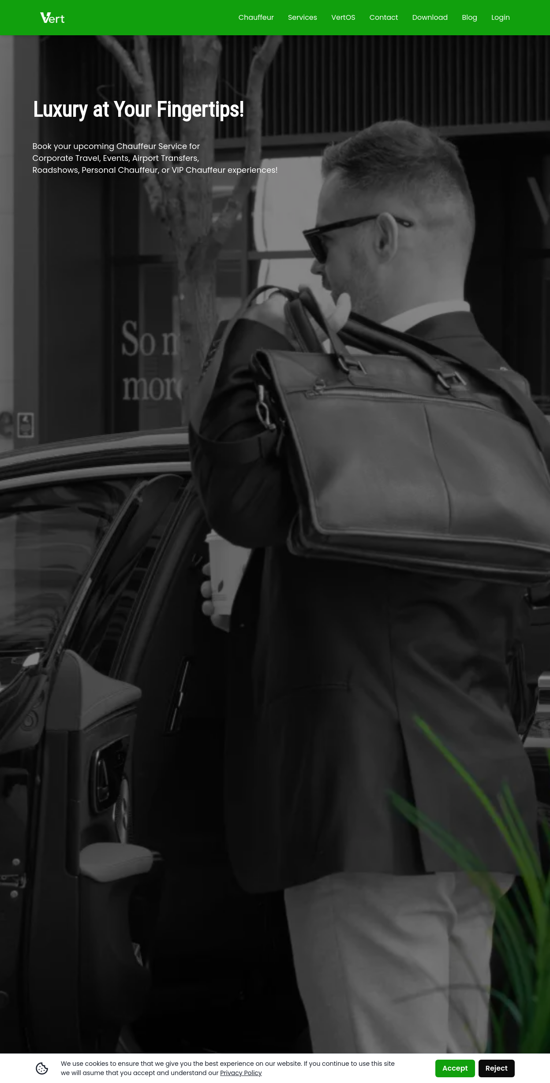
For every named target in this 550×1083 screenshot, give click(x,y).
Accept (455, 1068)
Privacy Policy (241, 1072)
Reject (497, 1068)
